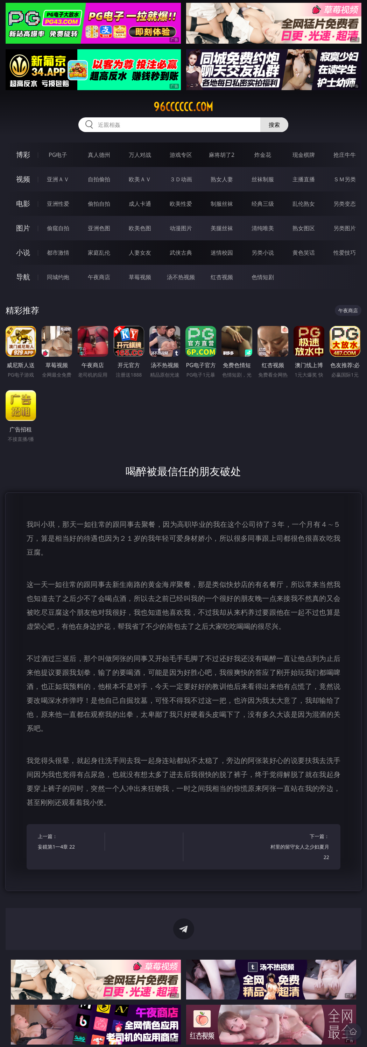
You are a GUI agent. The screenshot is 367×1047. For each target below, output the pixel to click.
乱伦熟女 (303, 204)
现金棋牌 (303, 155)
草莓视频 (140, 277)
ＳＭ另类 (344, 179)
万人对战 (140, 155)
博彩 (23, 154)
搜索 (274, 125)
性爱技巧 (344, 252)
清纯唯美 (263, 228)
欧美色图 (140, 228)
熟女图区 (303, 228)
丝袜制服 (263, 179)
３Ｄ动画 (181, 179)
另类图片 (344, 228)
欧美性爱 (181, 204)
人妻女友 (140, 252)
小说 (23, 252)
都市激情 (58, 252)
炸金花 (262, 155)
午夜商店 (99, 277)
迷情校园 (222, 252)
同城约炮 (58, 277)
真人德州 (99, 155)
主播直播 (303, 179)
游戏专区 (181, 155)
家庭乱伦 (99, 252)
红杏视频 (222, 277)
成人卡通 (140, 204)
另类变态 (344, 204)
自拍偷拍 (99, 179)
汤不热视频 (181, 277)
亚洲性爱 (58, 204)
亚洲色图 (99, 228)
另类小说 (263, 252)
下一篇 (297, 848)
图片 (23, 228)
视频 (23, 179)
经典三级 (263, 204)
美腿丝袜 (222, 228)
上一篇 (69, 842)
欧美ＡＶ (140, 179)
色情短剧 (263, 277)
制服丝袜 (222, 204)
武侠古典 (181, 252)
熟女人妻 (222, 179)
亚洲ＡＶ (58, 179)
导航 (23, 277)
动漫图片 (181, 228)
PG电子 (58, 155)
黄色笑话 (303, 252)
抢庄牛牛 (344, 155)
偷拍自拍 (99, 204)
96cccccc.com (183, 107)
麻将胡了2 (221, 155)
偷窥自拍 (58, 228)
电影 (23, 203)
